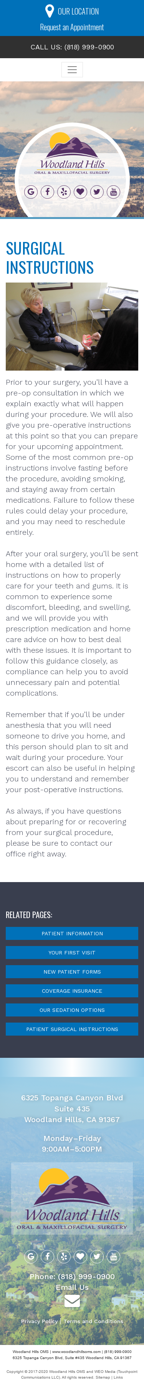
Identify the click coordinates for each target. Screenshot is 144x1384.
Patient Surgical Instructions (72, 1029)
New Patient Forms (72, 972)
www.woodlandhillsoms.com (76, 1352)
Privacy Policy (39, 1321)
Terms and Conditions (93, 1321)
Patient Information (72, 933)
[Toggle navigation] (72, 69)
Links (118, 1377)
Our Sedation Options (72, 1010)
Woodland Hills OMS (67, 1371)
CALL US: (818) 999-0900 (72, 47)
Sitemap (103, 1377)
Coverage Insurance (72, 991)
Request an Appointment (72, 27)
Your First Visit (72, 952)
